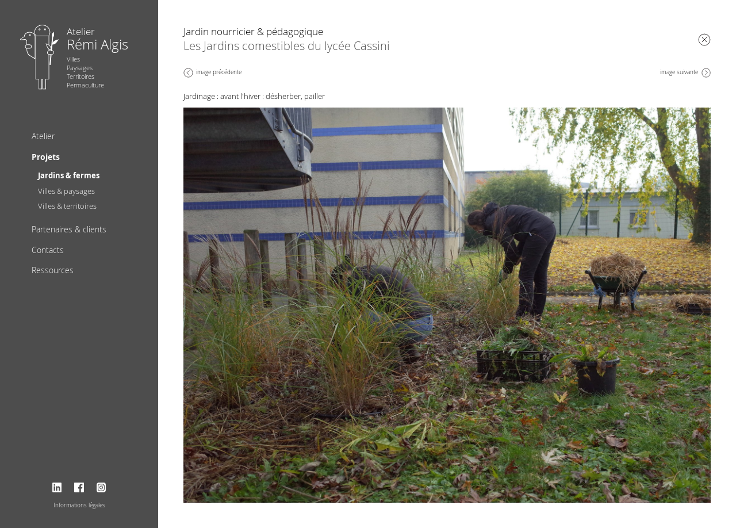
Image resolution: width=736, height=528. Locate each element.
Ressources (53, 270)
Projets (46, 156)
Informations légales (79, 505)
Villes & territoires (67, 206)
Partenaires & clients (69, 229)
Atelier (43, 136)
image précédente (218, 72)
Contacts (48, 249)
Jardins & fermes (68, 175)
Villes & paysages (66, 191)
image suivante (679, 72)
